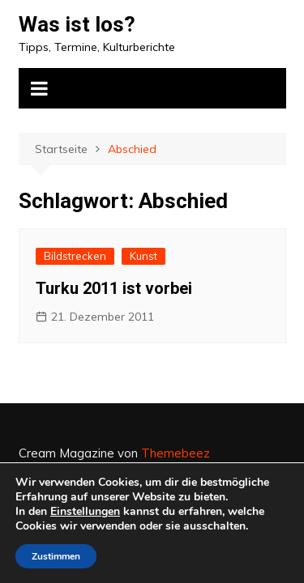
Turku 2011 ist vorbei (114, 288)
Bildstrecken (75, 255)
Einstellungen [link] (85, 511)
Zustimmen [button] (56, 556)
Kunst (143, 255)
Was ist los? (77, 24)
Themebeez (175, 453)
